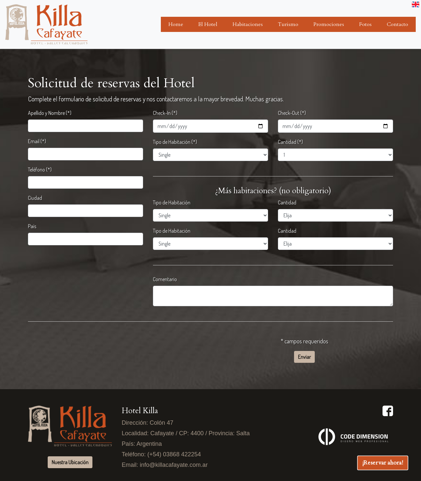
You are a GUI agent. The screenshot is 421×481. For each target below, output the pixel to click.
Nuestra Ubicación (70, 462)
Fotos (365, 24)
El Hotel (207, 24)
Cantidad (287, 202)
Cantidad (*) (290, 142)
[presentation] (78, 344)
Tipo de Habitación (171, 202)
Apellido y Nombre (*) (49, 113)
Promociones (328, 24)
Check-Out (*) (292, 113)
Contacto (397, 24)
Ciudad (35, 198)
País (32, 226)
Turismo (288, 24)
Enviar (304, 357)
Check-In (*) (165, 113)
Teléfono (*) (40, 169)
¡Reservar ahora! (382, 463)
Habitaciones (248, 24)
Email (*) (37, 141)
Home (175, 24)
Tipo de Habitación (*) (175, 142)
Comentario (165, 279)
